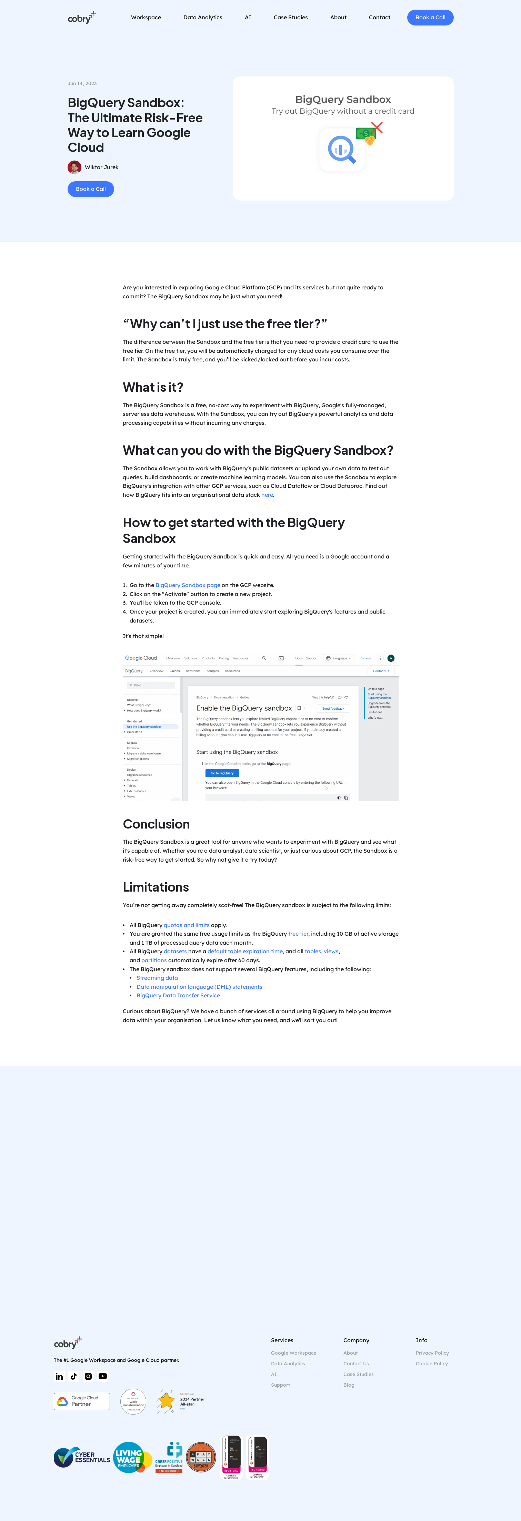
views (331, 951)
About (350, 1353)
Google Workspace (293, 1353)
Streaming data (157, 977)
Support (280, 1385)
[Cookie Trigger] (432, 1363)
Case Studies (358, 1374)
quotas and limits (187, 925)
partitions (154, 960)
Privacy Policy (432, 1353)
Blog (348, 1385)
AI (274, 1374)
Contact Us (356, 1363)
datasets (175, 951)
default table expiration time (245, 951)
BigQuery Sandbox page (188, 585)
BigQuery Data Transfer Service (178, 995)
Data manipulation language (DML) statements (199, 986)
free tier (298, 933)
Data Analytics (288, 1363)
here (267, 494)
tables (313, 951)
